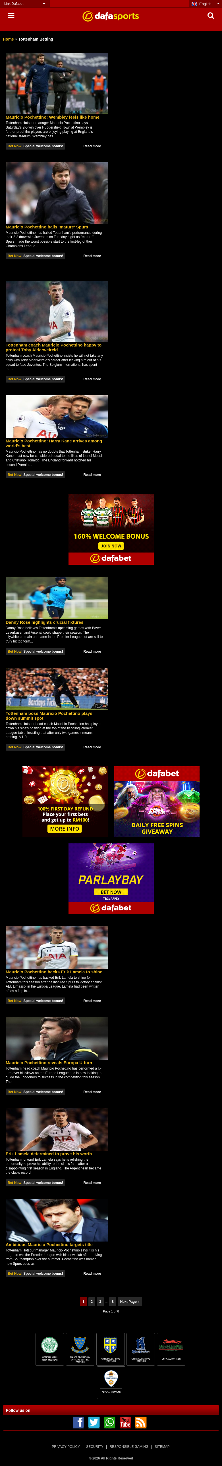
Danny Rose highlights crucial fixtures (44, 622)
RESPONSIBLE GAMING (129, 1447)
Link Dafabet (13, 4)
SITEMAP (162, 1447)
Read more (92, 146)
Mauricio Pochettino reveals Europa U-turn (49, 1062)
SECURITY (94, 1447)
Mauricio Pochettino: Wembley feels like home (52, 117)
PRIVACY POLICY (66, 1447)
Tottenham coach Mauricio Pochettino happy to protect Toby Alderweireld (53, 347)
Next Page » (130, 1302)
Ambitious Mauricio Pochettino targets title (49, 1244)
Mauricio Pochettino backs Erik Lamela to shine (54, 971)
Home (8, 39)
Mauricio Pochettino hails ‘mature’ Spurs (47, 226)
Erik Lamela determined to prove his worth (49, 1153)
